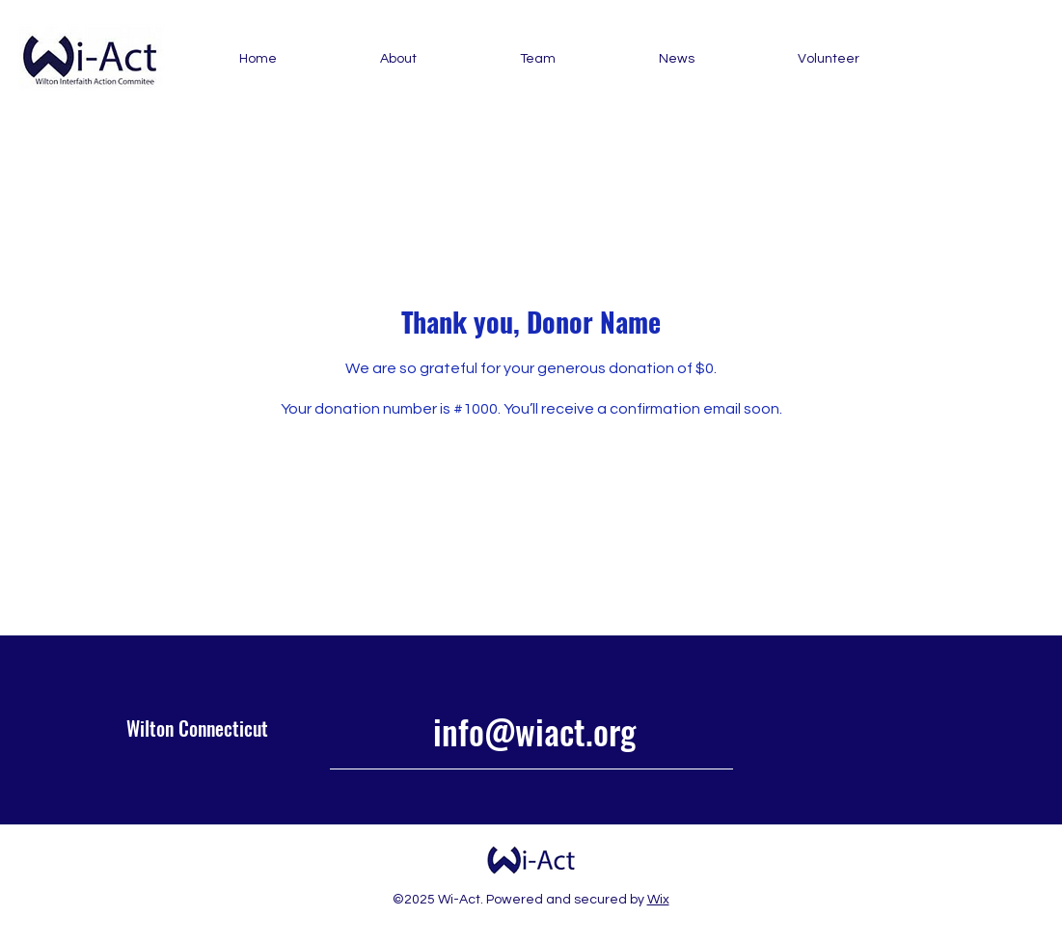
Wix (658, 899)
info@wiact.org (534, 731)
